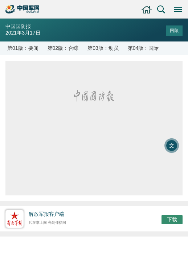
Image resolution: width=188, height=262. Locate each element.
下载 (172, 219)
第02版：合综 (63, 48)
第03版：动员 (103, 48)
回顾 (174, 30)
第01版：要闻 (22, 48)
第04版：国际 (143, 48)
